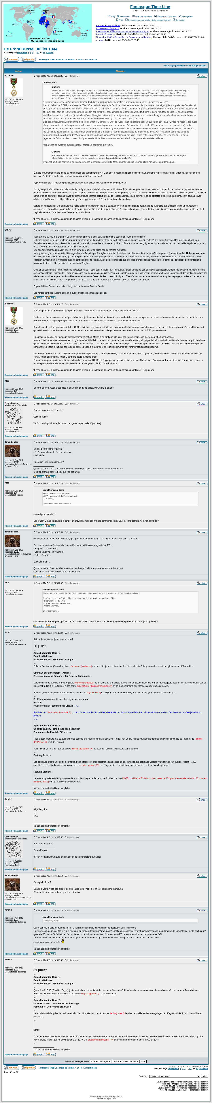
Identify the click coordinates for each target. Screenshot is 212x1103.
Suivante (49, 53)
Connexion (179, 20)
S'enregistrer (186, 16)
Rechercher (123, 16)
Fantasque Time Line (150, 6)
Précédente (22, 53)
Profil (119, 20)
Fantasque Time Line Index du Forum (56, 59)
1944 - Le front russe (87, 59)
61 (38, 53)
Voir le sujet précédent (174, 66)
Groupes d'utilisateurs (165, 16)
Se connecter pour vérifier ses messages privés (148, 20)
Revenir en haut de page (16, 224)
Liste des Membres (142, 16)
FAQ (111, 16)
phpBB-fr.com (111, 1099)
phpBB (101, 1096)
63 (44, 53)
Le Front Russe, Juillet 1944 (30, 49)
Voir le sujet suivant (196, 66)
